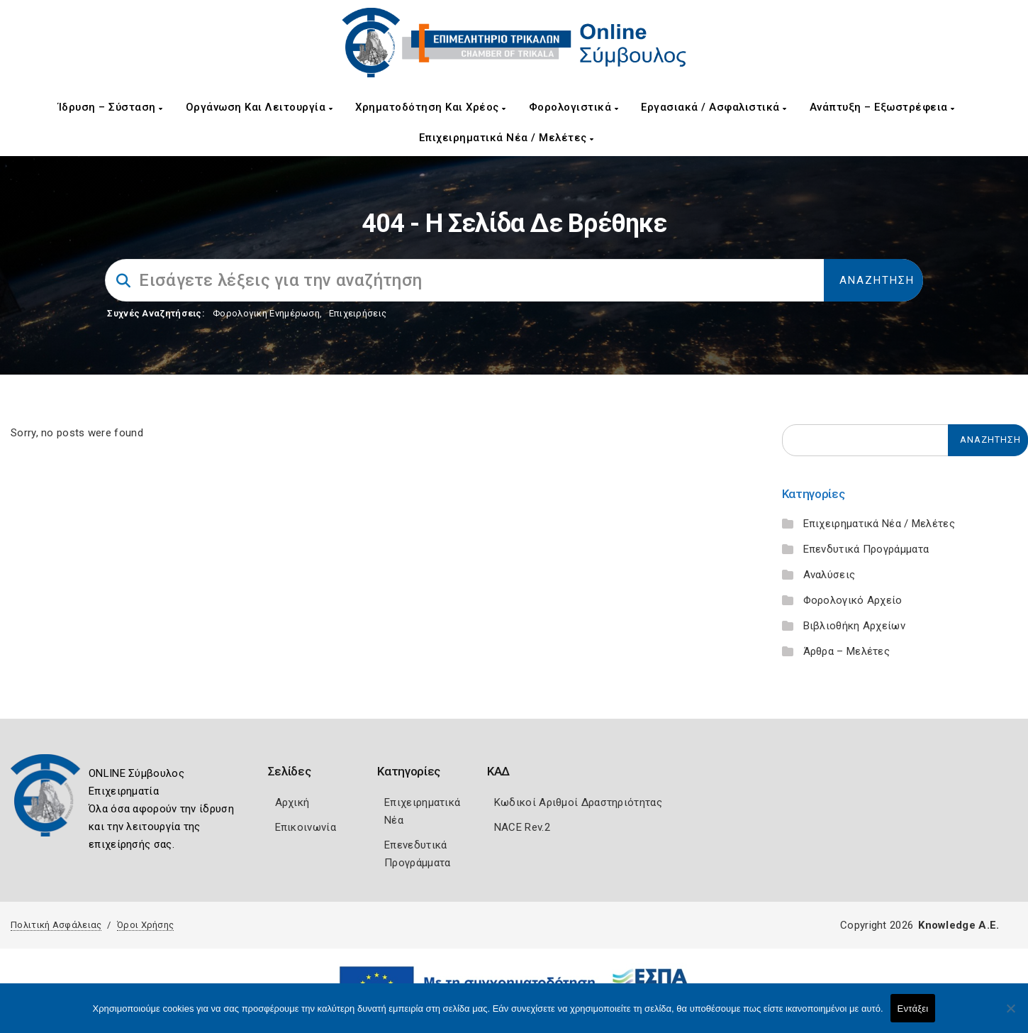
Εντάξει (913, 1008)
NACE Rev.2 (522, 827)
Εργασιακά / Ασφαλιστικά (714, 107)
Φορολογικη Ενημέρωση (266, 313)
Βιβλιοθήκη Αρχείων (854, 625)
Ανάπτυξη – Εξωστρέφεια (882, 107)
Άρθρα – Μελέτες (846, 651)
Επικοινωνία (305, 827)
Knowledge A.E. (958, 925)
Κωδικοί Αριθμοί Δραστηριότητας (578, 802)
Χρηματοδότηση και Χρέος (430, 107)
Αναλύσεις (829, 574)
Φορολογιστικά (574, 107)
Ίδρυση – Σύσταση (110, 107)
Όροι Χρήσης (145, 924)
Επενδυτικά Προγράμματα (866, 549)
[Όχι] (1010, 1015)
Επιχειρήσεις (358, 313)
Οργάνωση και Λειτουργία (259, 107)
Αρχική (292, 802)
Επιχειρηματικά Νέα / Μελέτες (506, 137)
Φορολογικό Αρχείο (853, 600)
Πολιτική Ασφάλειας (56, 924)
